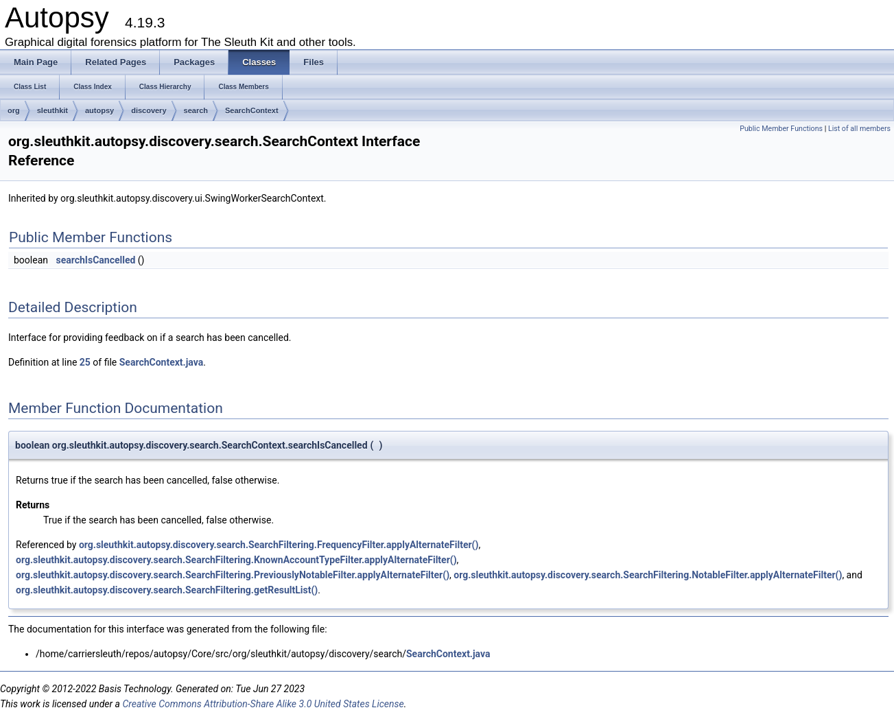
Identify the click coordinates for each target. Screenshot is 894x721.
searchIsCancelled (95, 260)
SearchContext (252, 110)
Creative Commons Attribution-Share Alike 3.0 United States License (262, 703)
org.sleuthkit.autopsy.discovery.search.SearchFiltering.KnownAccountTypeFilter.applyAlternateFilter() (236, 559)
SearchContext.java (161, 362)
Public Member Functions (781, 128)
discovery (148, 110)
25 (85, 362)
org (14, 110)
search (196, 110)
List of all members (859, 128)
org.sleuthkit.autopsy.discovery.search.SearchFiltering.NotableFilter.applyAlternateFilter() (648, 574)
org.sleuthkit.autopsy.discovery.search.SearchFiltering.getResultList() (167, 589)
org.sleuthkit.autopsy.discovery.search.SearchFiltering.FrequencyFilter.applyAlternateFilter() (278, 544)
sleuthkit (52, 110)
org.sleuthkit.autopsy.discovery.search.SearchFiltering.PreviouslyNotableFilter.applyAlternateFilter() (232, 574)
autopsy (99, 110)
